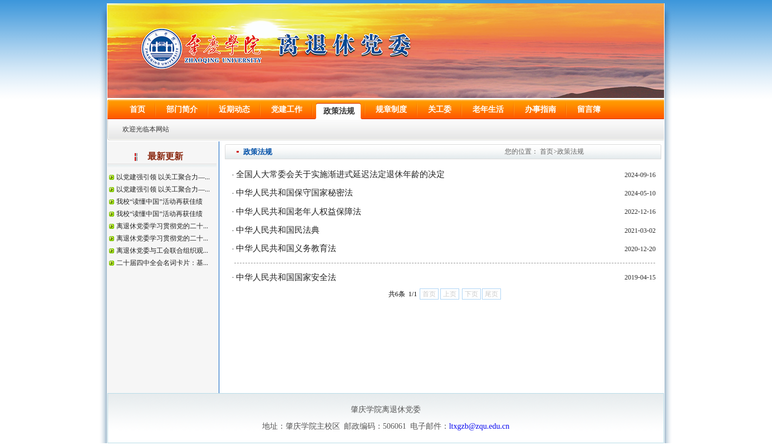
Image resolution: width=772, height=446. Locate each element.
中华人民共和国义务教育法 (286, 248)
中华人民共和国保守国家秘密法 (294, 192)
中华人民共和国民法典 (277, 230)
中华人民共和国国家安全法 (286, 277)
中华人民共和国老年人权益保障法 (298, 211)
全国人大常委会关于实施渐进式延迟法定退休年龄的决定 (340, 174)
